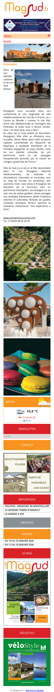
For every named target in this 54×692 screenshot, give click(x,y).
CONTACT (27, 445)
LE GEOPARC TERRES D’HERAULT (22, 510)
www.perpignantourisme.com (19, 217)
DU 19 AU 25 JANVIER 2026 (19, 540)
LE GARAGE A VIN (14, 514)
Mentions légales (35, 690)
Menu (27, 36)
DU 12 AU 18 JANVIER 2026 (19, 544)
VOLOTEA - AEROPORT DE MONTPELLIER (27, 506)
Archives (27, 522)
